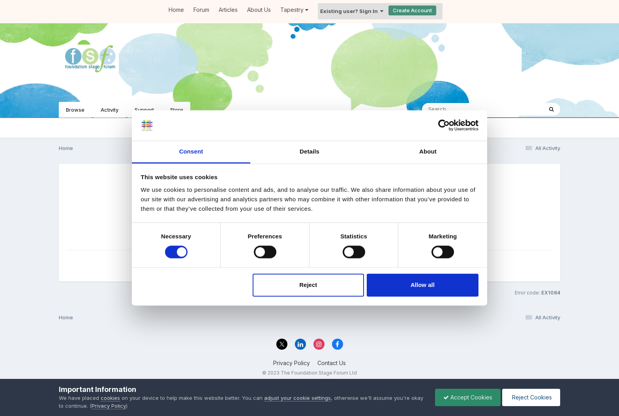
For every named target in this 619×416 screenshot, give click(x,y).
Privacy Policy (291, 363)
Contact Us (331, 363)
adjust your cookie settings (297, 398)
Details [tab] (309, 151)
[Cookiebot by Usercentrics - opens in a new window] (443, 125)
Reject (308, 284)
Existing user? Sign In (351, 11)
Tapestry (294, 9)
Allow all (423, 284)
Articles (228, 9)
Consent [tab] (191, 151)
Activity (109, 110)
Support (144, 110)
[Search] (461, 109)
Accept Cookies (467, 397)
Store (176, 110)
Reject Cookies (531, 397)
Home (176, 9)
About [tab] (428, 151)
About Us (259, 9)
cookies (110, 398)
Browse (75, 110)
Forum (201, 9)
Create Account (412, 10)
